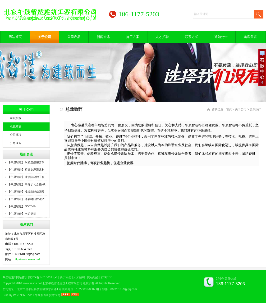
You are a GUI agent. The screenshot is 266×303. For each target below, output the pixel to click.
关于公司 (44, 37)
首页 (229, 109)
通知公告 (221, 37)
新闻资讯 (103, 37)
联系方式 (191, 37)
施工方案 (132, 37)
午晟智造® (41, 295)
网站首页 (15, 37)
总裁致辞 (15, 126)
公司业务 (15, 143)
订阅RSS (107, 277)
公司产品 (74, 37)
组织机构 (15, 118)
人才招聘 (162, 37)
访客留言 (250, 37)
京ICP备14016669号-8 (43, 277)
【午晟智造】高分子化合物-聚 (27, 184)
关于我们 (65, 277)
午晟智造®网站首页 (15, 277)
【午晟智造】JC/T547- (22, 206)
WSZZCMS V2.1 (23, 295)
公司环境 (15, 134)
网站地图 (93, 277)
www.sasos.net (32, 283)
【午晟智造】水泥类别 (22, 213)
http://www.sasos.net (27, 259)
